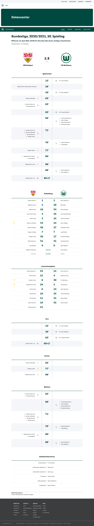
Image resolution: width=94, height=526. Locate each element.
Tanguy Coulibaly (32, 232)
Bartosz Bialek (64, 170)
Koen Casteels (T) (65, 200)
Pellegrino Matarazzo (31, 249)
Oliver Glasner (64, 249)
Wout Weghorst (65, 92)
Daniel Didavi (30, 134)
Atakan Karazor (32, 209)
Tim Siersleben (64, 280)
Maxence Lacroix (65, 275)
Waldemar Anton (32, 205)
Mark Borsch (51, 467)
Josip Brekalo (64, 144)
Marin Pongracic (64, 209)
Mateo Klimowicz (31, 106)
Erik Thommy (33, 298)
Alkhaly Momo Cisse (28, 156)
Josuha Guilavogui (65, 118)
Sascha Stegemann (52, 480)
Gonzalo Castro (29, 130)
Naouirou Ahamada (30, 98)
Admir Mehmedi (65, 122)
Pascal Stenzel (32, 275)
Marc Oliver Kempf (31, 214)
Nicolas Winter (51, 476)
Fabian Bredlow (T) (31, 271)
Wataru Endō (33, 218)
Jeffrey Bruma (64, 284)
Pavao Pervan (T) (64, 271)
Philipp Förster (20, 86)
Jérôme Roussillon (65, 218)
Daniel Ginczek (64, 142)
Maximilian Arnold (65, 227)
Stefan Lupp (50, 471)
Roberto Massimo (32, 227)
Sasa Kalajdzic (31, 158)
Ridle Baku (63, 205)
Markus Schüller (51, 485)
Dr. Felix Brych (25, 44)
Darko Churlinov (29, 104)
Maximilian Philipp (65, 124)
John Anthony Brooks (66, 214)
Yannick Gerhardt (65, 112)
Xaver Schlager (64, 80)
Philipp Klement (32, 307)
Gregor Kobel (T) (32, 200)
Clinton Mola (33, 289)
